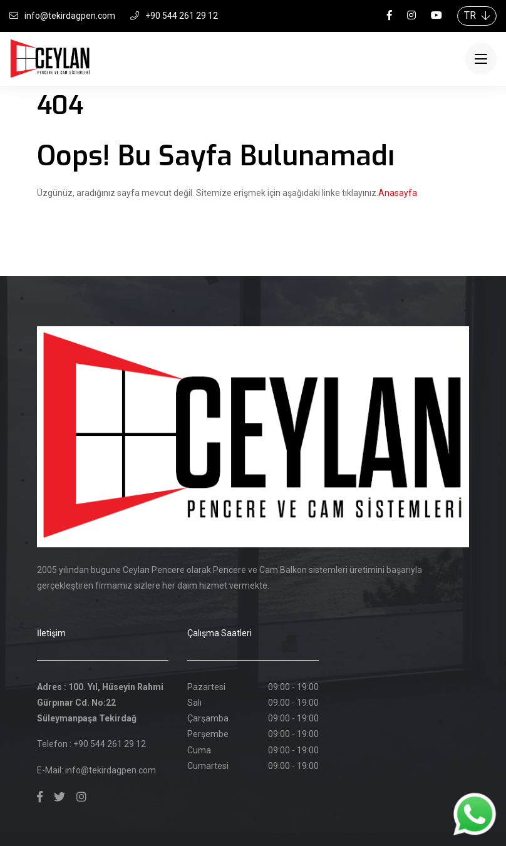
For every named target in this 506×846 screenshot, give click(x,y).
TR (477, 15)
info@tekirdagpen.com (62, 16)
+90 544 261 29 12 (174, 16)
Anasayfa (397, 193)
